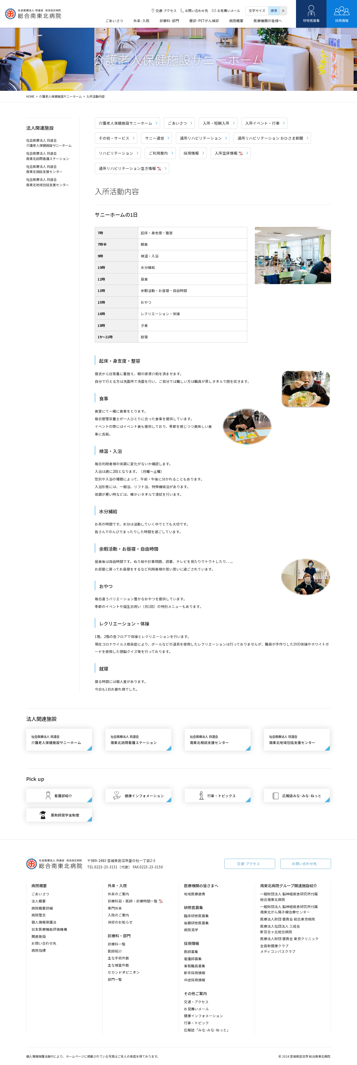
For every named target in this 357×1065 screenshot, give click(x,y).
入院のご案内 (118, 914)
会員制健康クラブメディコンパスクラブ (278, 948)
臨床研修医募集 (196, 915)
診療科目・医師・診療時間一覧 (133, 900)
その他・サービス (116, 138)
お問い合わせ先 (194, 10)
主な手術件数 (118, 957)
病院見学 (191, 929)
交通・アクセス (196, 1001)
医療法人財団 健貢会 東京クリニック (289, 938)
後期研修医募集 (196, 922)
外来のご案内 (118, 893)
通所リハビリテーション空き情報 (132, 168)
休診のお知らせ (120, 922)
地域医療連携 (194, 893)
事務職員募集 (194, 965)
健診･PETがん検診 (204, 21)
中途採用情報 (194, 979)
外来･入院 (141, 21)
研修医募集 (311, 14)
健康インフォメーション (203, 1015)
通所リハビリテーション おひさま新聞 (273, 138)
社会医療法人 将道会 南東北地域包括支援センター (47, 182)
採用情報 (342, 14)
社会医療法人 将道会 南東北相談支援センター (44, 169)
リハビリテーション (118, 153)
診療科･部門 (169, 21)
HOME (30, 96)
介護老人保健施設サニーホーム (60, 96)
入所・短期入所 (219, 123)
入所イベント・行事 (265, 123)
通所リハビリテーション (203, 138)
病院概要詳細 (42, 908)
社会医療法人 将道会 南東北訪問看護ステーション (47, 156)
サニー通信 (157, 138)
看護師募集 (193, 958)
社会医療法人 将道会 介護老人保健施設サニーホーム (48, 143)
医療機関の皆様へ (268, 21)
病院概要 (236, 21)
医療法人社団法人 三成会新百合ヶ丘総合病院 (280, 929)
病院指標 (39, 950)
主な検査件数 (118, 965)
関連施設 (39, 936)
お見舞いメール (226, 10)
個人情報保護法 (44, 922)
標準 (274, 10)
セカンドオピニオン (124, 972)
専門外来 (115, 908)
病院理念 (39, 914)
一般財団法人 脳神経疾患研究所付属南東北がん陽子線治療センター (289, 909)
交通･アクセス (164, 10)
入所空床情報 (231, 153)
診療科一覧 (117, 943)
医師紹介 (115, 951)
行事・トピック (196, 1022)
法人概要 (39, 900)
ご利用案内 (161, 153)
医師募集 (191, 951)
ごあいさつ (114, 21)
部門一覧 (115, 979)
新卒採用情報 (194, 972)
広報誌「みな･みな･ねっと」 (207, 1029)
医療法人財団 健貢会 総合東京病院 (287, 919)
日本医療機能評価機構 (49, 929)
